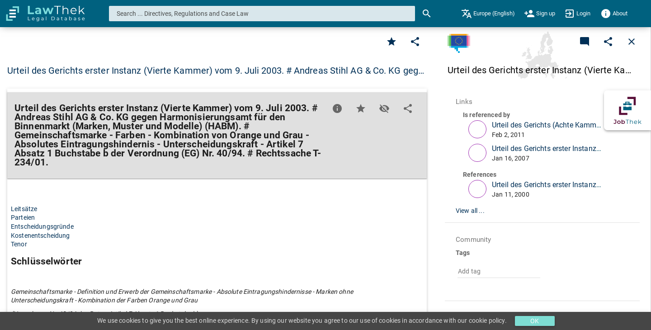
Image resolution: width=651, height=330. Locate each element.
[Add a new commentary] (585, 42)
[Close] (632, 42)
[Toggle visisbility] (384, 108)
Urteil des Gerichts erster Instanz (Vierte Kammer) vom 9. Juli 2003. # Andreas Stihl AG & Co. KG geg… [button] (215, 70)
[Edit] (415, 42)
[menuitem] (488, 13)
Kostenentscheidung (40, 235)
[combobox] (262, 13)
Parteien (23, 217)
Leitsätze (24, 208)
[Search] (427, 14)
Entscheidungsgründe (42, 226)
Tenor (19, 244)
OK (534, 321)
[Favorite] (391, 42)
